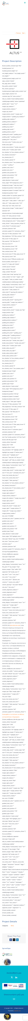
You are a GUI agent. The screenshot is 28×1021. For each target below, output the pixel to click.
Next (23, 33)
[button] (14, 959)
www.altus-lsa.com (15, 625)
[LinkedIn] (16, 977)
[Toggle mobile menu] (25, 2)
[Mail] (14, 999)
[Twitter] (12, 977)
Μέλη (12, 925)
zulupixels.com (17, 1010)
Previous (18, 33)
